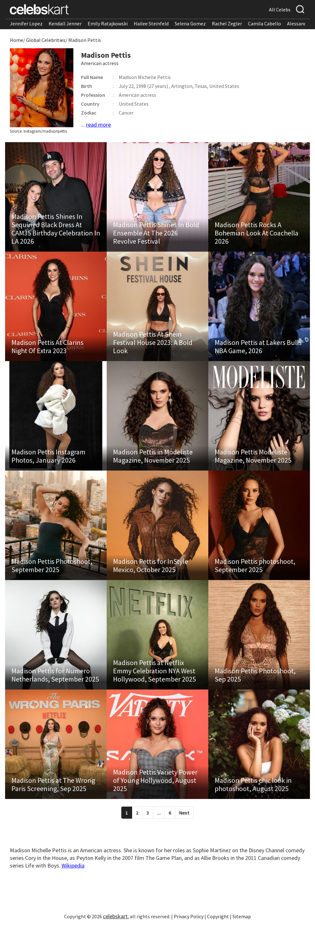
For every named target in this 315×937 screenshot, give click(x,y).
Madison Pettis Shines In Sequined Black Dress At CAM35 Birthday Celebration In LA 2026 (55, 230)
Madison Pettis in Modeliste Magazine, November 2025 (153, 460)
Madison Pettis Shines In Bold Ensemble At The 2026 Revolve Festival (156, 234)
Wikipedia (73, 875)
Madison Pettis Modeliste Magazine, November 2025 (253, 460)
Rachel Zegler (227, 23)
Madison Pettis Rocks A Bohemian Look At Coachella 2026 (256, 234)
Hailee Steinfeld (151, 23)
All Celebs (280, 9)
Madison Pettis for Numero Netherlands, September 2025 (55, 683)
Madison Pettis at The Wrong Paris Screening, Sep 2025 (53, 794)
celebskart (115, 925)
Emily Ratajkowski (108, 23)
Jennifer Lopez (26, 23)
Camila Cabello (264, 23)
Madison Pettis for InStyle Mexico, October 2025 (150, 572)
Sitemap (241, 926)
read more (98, 124)
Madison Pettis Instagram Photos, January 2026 (48, 460)
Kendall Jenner (65, 23)
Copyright (218, 926)
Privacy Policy (189, 926)
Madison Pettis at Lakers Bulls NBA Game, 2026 (258, 349)
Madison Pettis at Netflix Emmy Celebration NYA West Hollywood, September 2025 (154, 678)
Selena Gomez (190, 23)
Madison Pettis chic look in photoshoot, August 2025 (253, 794)
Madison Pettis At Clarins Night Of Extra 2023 (47, 349)
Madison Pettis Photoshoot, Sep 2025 (255, 683)
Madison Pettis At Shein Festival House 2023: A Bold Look (152, 345)
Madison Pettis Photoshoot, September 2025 (51, 572)
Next (184, 822)
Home (16, 40)
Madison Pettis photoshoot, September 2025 (255, 572)
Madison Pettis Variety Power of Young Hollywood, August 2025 (155, 789)
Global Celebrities (45, 40)
